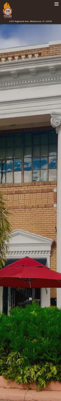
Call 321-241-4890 (30, 389)
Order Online (30, 397)
